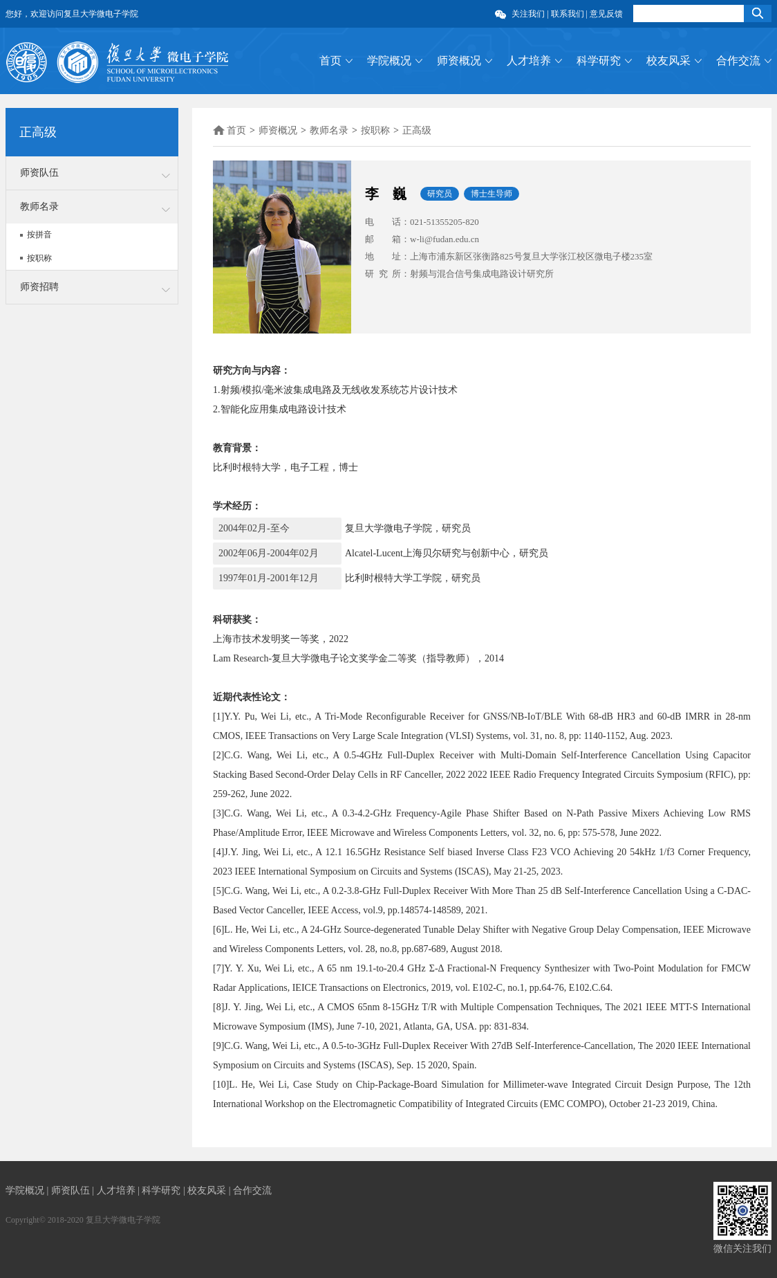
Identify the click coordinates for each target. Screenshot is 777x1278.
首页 (330, 60)
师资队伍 (39, 172)
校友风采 (668, 60)
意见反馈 (606, 14)
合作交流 (738, 60)
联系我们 (567, 14)
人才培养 (529, 60)
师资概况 (459, 60)
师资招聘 (39, 287)
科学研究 (599, 60)
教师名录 (39, 206)
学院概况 (389, 60)
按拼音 (39, 234)
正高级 (416, 130)
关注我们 (528, 14)
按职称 (39, 258)
